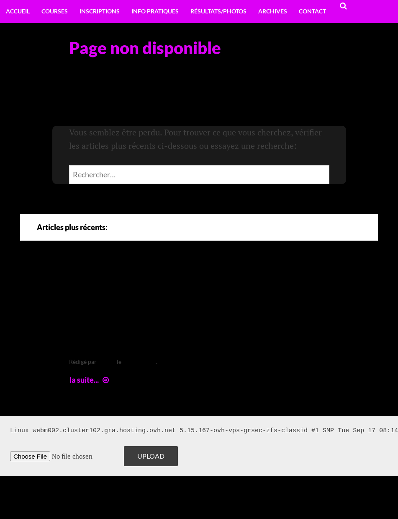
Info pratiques (155, 11)
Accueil (18, 11)
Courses (54, 11)
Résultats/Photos (218, 11)
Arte (86, 279)
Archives (272, 11)
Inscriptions (100, 11)
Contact (312, 11)
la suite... (90, 379)
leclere (107, 361)
